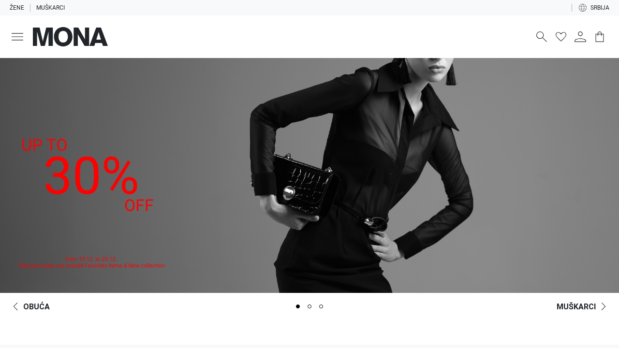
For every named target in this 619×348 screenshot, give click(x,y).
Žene (17, 7)
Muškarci (50, 7)
